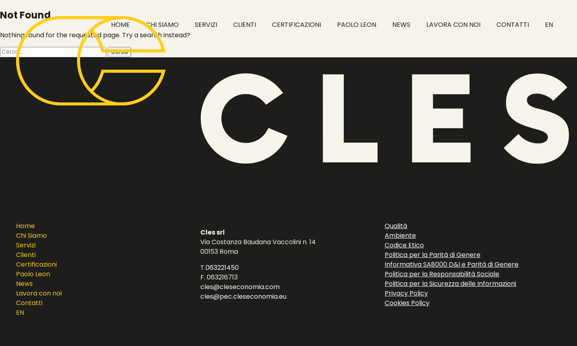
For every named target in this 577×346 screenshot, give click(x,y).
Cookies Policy (407, 303)
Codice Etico (404, 245)
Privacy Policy (406, 293)
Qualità (396, 226)
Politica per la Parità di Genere (432, 254)
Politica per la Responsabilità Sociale (442, 274)
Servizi (26, 245)
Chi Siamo (31, 235)
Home (25, 226)
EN (20, 312)
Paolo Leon (33, 274)
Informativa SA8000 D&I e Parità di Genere (451, 264)
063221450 (222, 267)
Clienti (26, 254)
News (24, 283)
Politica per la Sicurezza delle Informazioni (450, 283)
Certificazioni (36, 264)
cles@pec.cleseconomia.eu (243, 296)
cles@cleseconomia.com (240, 286)
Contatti (29, 303)
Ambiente (400, 235)
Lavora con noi (39, 293)
